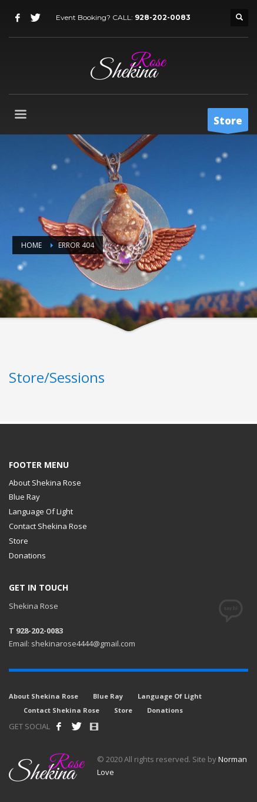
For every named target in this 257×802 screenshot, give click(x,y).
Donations (27, 555)
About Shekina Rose (45, 482)
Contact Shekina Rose (48, 526)
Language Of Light (41, 511)
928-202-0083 (163, 17)
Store (18, 540)
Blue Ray (24, 496)
